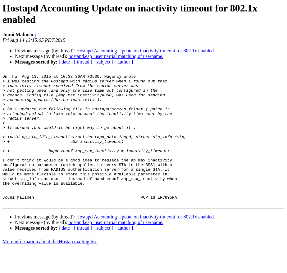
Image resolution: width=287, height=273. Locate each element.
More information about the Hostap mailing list (49, 267)
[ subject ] (103, 61)
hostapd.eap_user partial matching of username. (115, 56)
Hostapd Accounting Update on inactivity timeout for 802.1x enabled (145, 50)
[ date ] (66, 61)
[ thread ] (83, 61)
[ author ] (124, 61)
